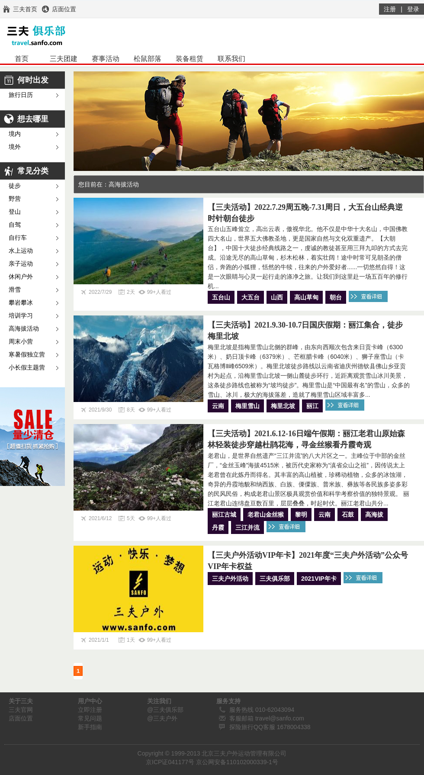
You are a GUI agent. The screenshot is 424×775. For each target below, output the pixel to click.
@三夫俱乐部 (165, 709)
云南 (218, 405)
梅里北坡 (283, 405)
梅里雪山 (247, 405)
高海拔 (374, 514)
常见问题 (90, 718)
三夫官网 (21, 709)
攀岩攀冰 (21, 302)
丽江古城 (224, 514)
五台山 (221, 297)
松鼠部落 (147, 58)
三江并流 (247, 527)
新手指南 (90, 727)
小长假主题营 (27, 367)
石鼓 (348, 514)
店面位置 (21, 718)
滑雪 (15, 289)
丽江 (312, 405)
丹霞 (218, 527)
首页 (22, 58)
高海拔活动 (24, 328)
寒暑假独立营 (27, 354)
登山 (15, 212)
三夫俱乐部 (275, 578)
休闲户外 (21, 276)
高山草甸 (306, 297)
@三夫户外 (162, 718)
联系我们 (231, 58)
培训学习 (21, 315)
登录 (413, 9)
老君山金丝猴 (265, 514)
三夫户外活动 (230, 578)
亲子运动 (21, 263)
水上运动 (21, 251)
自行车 (18, 238)
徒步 (15, 186)
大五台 (250, 297)
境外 (15, 147)
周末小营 (21, 341)
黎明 (301, 514)
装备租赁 (189, 58)
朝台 (336, 297)
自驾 (15, 225)
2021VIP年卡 (319, 578)
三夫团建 (63, 58)
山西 (277, 297)
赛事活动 (105, 58)
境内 (15, 134)
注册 (390, 9)
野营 (15, 199)
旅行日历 (21, 95)
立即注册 (90, 709)
